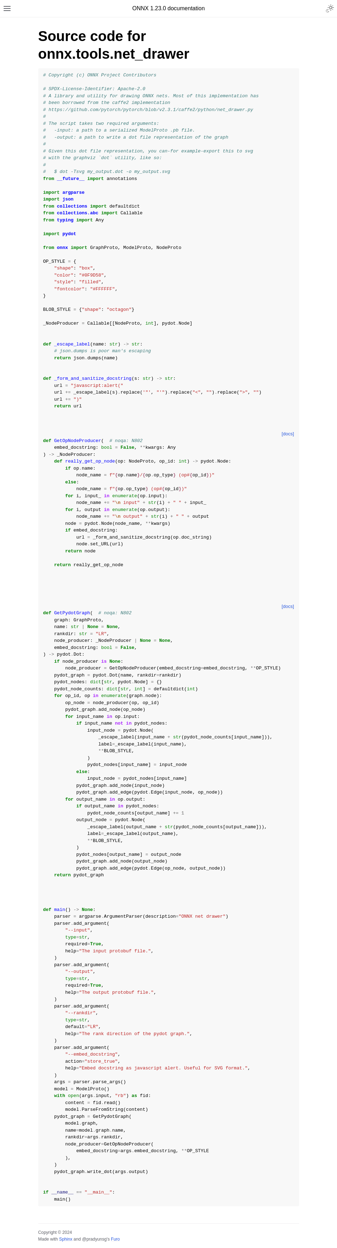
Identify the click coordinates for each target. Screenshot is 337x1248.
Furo (115, 1239)
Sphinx (65, 1239)
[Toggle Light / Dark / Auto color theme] (330, 8)
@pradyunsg (94, 1239)
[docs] (288, 433)
